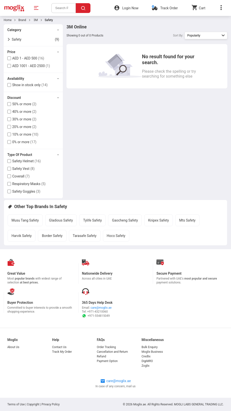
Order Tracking (106, 347)
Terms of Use (16, 404)
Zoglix (145, 365)
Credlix (146, 356)
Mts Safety (187, 220)
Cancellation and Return (112, 351)
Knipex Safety (158, 220)
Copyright (33, 404)
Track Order (169, 8)
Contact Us (59, 347)
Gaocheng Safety (125, 220)
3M (35, 20)
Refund (101, 356)
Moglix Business (152, 351)
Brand (22, 20)
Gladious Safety (61, 220)
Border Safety (52, 236)
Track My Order (62, 351)
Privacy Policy (51, 404)
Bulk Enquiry (150, 347)
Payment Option (107, 361)
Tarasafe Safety (85, 236)
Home (7, 20)
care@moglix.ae (101, 307)
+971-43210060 (97, 311)
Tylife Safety (92, 220)
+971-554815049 (96, 316)
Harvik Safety (21, 236)
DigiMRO (147, 361)
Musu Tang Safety (25, 220)
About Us (13, 347)
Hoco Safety (116, 236)
